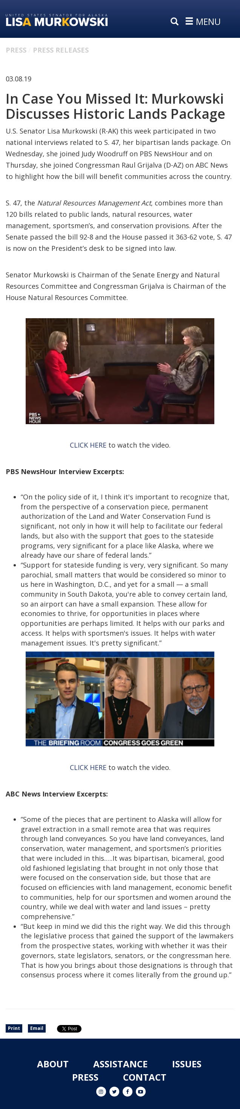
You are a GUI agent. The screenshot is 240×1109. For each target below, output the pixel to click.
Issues (187, 1064)
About (53, 1064)
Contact (144, 1077)
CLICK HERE (88, 445)
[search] (176, 22)
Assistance (120, 1064)
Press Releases (61, 49)
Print (14, 1028)
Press (16, 49)
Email (36, 1028)
